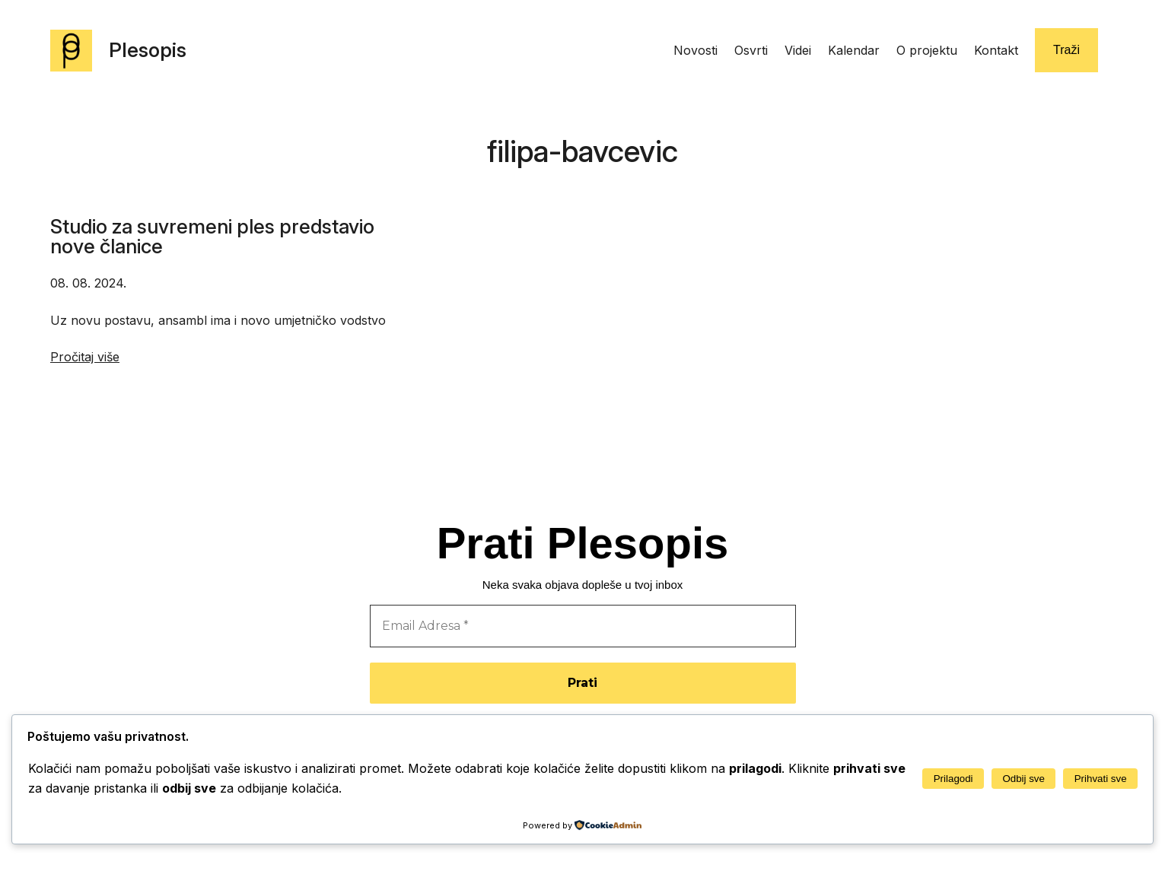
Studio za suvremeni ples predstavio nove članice (212, 236)
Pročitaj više (84, 356)
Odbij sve (1023, 778)
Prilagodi (953, 778)
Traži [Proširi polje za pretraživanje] (1066, 49)
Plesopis (147, 50)
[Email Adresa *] (583, 626)
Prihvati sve (1100, 778)
